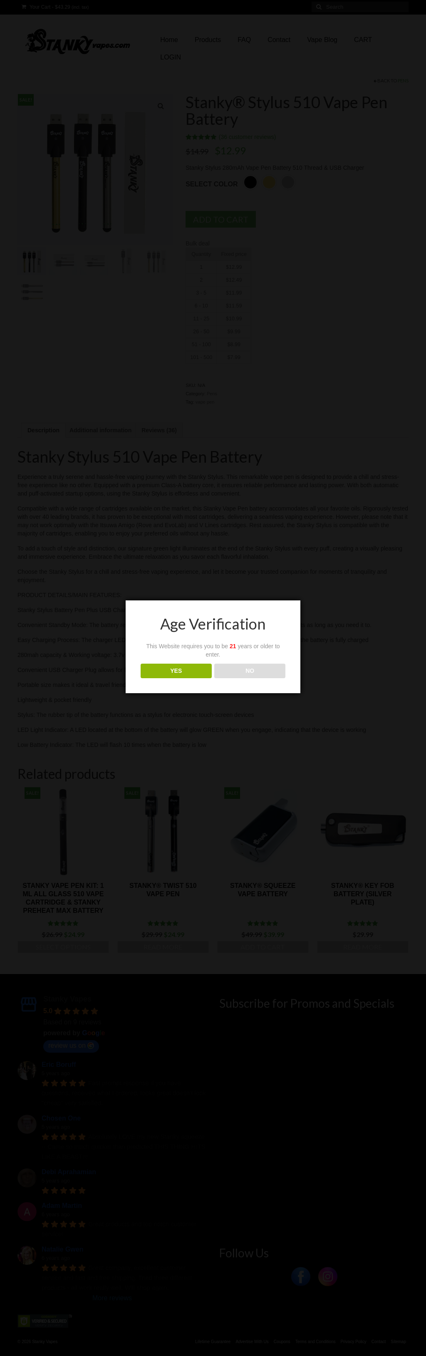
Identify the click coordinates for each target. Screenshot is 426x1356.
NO (249, 670)
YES (176, 670)
